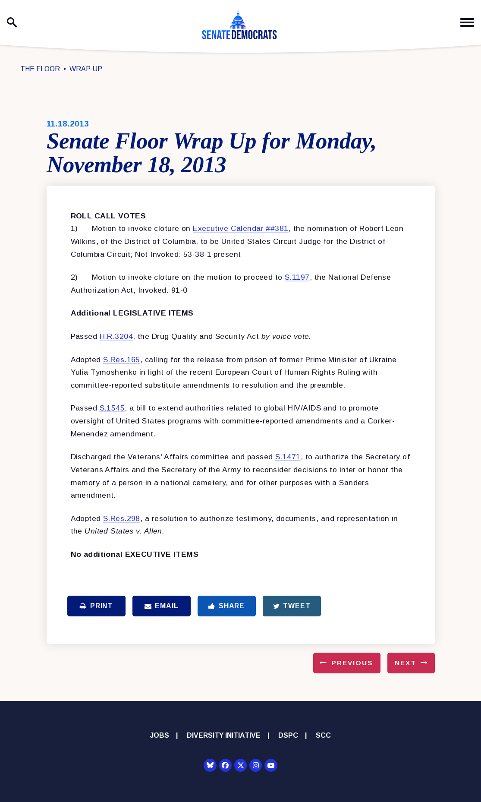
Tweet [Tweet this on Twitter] (292, 605)
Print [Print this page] (96, 605)
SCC (323, 735)
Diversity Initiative (224, 735)
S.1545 (112, 408)
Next (405, 662)
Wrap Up (85, 69)
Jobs (159, 735)
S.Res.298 (121, 518)
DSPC (288, 735)
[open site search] (12, 22)
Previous (352, 662)
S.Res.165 (121, 359)
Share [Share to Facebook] (226, 605)
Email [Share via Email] (162, 605)
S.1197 (297, 277)
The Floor (40, 69)
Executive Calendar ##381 (240, 228)
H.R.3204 (116, 336)
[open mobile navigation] (467, 22)
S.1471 (288, 456)
